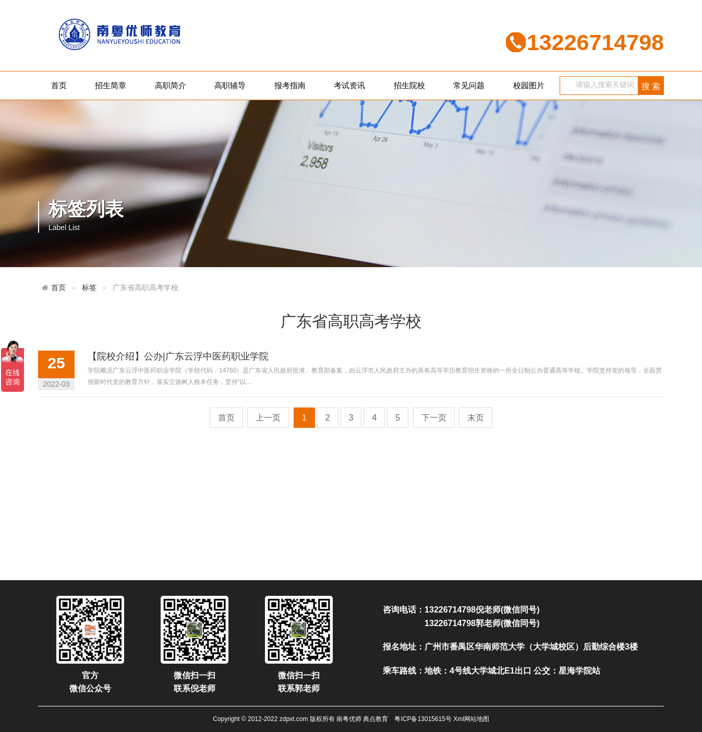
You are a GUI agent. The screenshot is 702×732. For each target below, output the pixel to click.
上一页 (268, 417)
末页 (475, 417)
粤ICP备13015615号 (422, 719)
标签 (89, 288)
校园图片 (528, 85)
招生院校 (409, 85)
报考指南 (290, 85)
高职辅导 (230, 85)
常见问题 (469, 85)
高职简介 (170, 85)
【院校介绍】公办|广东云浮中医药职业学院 (178, 356)
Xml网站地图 (471, 719)
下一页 (433, 417)
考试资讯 (349, 85)
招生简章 (110, 85)
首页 (59, 85)
